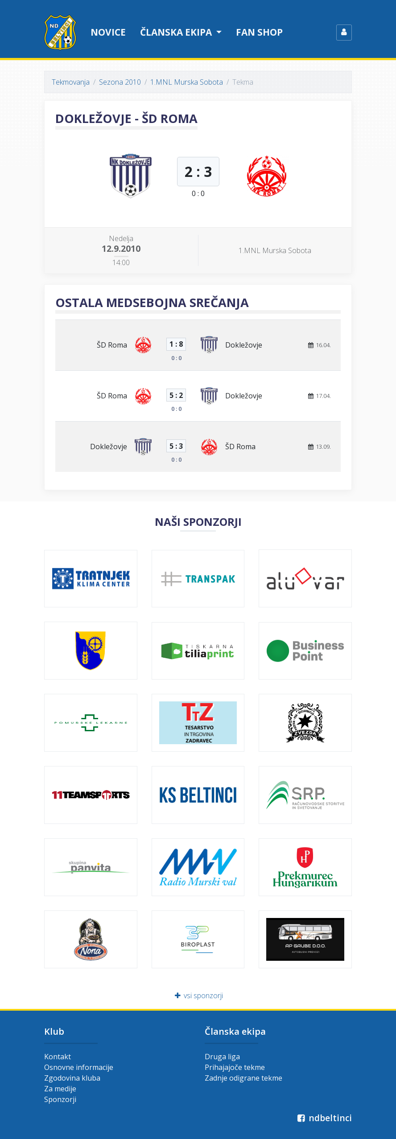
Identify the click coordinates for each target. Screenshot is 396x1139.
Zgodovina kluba (72, 1078)
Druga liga (222, 1056)
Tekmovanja (71, 82)
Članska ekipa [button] (177, 32)
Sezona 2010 (120, 82)
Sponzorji (60, 1099)
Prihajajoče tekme (235, 1067)
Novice (108, 32)
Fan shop (259, 32)
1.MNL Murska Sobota (186, 82)
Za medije (60, 1089)
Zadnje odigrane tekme (243, 1078)
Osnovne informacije (78, 1067)
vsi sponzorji (198, 995)
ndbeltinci (323, 1118)
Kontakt (57, 1056)
